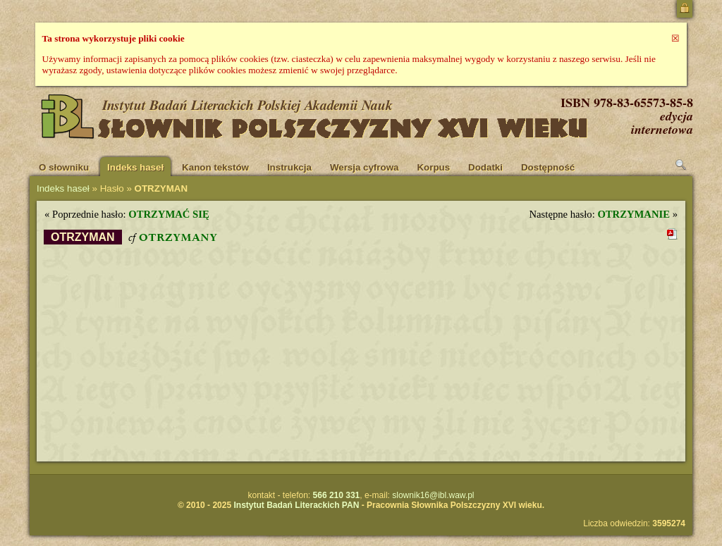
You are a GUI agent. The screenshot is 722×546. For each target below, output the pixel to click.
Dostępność (548, 167)
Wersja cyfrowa (364, 167)
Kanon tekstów (215, 167)
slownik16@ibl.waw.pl (433, 495)
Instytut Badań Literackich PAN (296, 505)
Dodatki (485, 167)
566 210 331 (336, 495)
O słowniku (64, 167)
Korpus (433, 167)
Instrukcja (289, 167)
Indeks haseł (135, 167)
